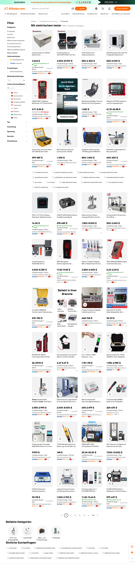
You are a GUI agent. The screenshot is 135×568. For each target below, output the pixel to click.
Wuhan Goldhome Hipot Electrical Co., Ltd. (92, 162)
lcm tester (50, 182)
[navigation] (17, 268)
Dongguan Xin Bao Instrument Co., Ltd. (67, 414)
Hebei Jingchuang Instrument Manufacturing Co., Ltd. (92, 323)
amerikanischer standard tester (71, 548)
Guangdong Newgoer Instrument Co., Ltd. (42, 412)
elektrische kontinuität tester (91, 182)
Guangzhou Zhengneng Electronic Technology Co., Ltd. (117, 506)
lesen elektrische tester (85, 172)
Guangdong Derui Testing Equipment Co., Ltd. (67, 502)
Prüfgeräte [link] (64, 21)
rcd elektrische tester (61, 187)
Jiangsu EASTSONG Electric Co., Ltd (42, 231)
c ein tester (34, 553)
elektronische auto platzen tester (40, 558)
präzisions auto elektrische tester (68, 558)
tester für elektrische (40, 187)
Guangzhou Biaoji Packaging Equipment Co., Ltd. (92, 228)
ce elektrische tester (40, 172)
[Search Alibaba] (51, 8)
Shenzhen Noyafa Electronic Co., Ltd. (42, 370)
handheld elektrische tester (114, 177)
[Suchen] (81, 8)
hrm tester (103, 548)
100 (93, 515)
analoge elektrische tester (108, 172)
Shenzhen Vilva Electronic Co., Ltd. (117, 368)
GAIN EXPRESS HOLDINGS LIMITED (67, 280)
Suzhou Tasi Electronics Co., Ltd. (117, 280)
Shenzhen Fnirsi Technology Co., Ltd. (92, 459)
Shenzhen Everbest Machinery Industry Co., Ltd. (67, 232)
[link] (132, 547)
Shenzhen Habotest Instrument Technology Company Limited (117, 120)
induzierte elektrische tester (62, 172)
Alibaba (33, 21)
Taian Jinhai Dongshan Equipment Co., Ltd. (42, 504)
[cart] (103, 9)
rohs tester (12, 548)
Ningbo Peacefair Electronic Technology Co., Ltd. (117, 323)
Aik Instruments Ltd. (64, 457)
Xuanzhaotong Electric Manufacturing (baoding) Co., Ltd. (42, 164)
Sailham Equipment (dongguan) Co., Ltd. (117, 66)
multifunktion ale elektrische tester (64, 177)
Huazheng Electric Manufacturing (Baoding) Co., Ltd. (42, 71)
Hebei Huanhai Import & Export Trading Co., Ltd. (67, 66)
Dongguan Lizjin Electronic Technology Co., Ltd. (117, 228)
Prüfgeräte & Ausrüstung (48, 21)
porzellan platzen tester (16, 553)
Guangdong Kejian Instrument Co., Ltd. (67, 162)
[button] (72, 8)
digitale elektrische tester (90, 177)
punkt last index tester (15, 558)
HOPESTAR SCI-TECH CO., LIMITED (92, 414)
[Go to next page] (98, 515)
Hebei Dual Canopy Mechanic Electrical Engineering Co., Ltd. (92, 114)
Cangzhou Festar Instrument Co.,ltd (117, 164)
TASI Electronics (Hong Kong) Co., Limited (42, 116)
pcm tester (37, 182)
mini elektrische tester (114, 182)
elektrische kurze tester (111, 553)
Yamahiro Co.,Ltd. (113, 412)
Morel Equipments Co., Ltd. (41, 457)
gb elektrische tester (40, 177)
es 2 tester (25, 548)
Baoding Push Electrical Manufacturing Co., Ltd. (92, 66)
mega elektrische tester (68, 182)
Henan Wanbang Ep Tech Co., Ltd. (92, 370)
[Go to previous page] (62, 515)
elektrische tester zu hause (88, 553)
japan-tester (48, 553)
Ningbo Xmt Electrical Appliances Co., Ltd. (92, 504)
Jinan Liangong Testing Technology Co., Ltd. (117, 457)
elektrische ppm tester (65, 553)
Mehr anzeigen (12, 53)
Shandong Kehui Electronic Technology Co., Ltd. (67, 368)
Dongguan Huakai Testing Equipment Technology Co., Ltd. (92, 274)
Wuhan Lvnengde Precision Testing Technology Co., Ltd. (42, 325)
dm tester (90, 548)
